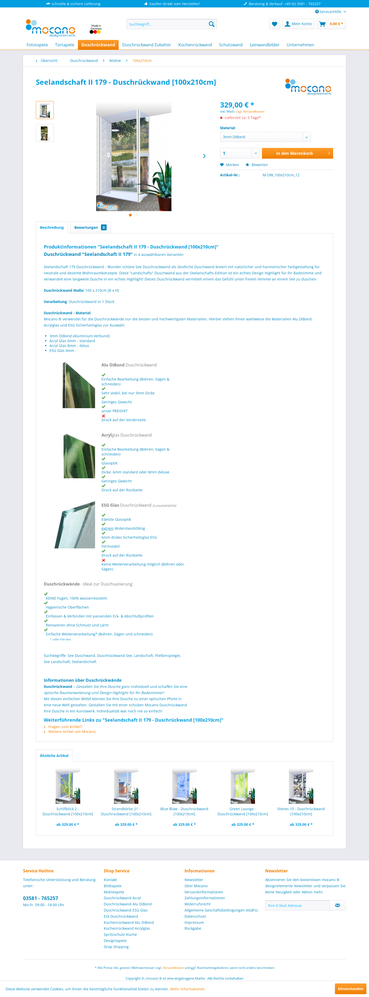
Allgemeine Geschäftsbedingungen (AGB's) (221, 910)
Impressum (194, 922)
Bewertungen (90, 227)
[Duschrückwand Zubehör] (147, 45)
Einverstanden (350, 988)
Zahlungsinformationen (204, 897)
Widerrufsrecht (197, 904)
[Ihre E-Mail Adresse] (297, 905)
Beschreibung (52, 227)
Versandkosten (173, 968)
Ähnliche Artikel (54, 755)
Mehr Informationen (187, 989)
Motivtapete (114, 892)
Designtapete (115, 940)
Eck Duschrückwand (121, 916)
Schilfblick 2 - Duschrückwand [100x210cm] (68, 811)
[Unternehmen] (300, 45)
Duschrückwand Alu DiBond (128, 904)
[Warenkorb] (331, 24)
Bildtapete (112, 885)
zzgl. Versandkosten (250, 111)
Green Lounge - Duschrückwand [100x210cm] (243, 811)
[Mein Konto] (298, 24)
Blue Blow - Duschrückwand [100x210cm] (184, 811)
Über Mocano (196, 885)
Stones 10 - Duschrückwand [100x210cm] (301, 811)
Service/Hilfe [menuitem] (328, 11)
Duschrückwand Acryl (122, 897)
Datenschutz (195, 916)
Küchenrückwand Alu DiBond (129, 922)
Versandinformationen (203, 892)
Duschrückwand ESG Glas (126, 910)
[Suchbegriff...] (172, 24)
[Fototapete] (37, 45)
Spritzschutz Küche (120, 934)
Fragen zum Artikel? (63, 726)
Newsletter (193, 879)
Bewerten (256, 164)
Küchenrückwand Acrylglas (127, 928)
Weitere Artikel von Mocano (70, 731)
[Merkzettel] (274, 24)
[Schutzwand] (231, 45)
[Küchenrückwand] (195, 45)
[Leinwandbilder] (264, 45)
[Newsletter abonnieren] (338, 905)
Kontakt (110, 879)
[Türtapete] (65, 45)
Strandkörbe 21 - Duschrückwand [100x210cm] (126, 811)
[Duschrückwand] (98, 45)
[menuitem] (172, 24)
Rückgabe (192, 928)
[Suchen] (211, 24)
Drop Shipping (116, 946)
